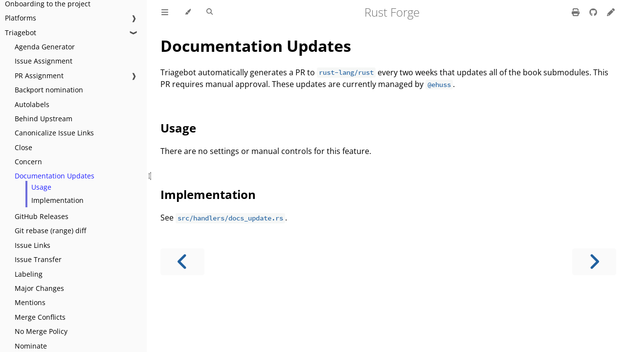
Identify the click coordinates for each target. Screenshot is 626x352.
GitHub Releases (41, 216)
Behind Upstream (43, 118)
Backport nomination (49, 89)
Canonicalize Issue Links (54, 132)
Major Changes (39, 288)
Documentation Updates (54, 175)
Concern (28, 161)
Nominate (31, 346)
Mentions (30, 302)
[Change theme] (188, 12)
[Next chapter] (594, 261)
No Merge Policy (41, 331)
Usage (41, 187)
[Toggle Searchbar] (210, 12)
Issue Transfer (38, 259)
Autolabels (32, 104)
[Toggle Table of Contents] (165, 12)
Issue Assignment (43, 61)
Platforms (20, 17)
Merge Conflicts (40, 317)
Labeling (29, 274)
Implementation (57, 200)
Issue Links (32, 245)
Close (23, 147)
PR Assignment (39, 75)
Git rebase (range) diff (50, 230)
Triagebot (20, 32)
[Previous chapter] (182, 261)
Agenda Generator (45, 46)
